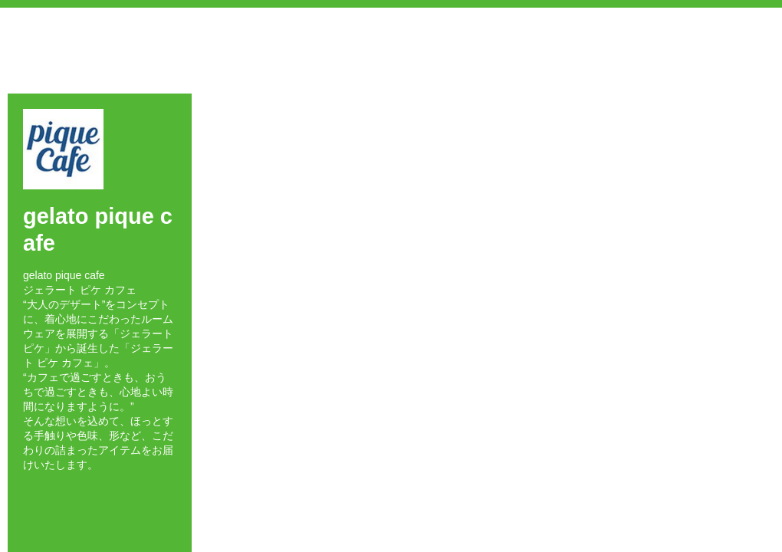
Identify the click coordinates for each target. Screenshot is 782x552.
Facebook (27, 492)
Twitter (49, 492)
